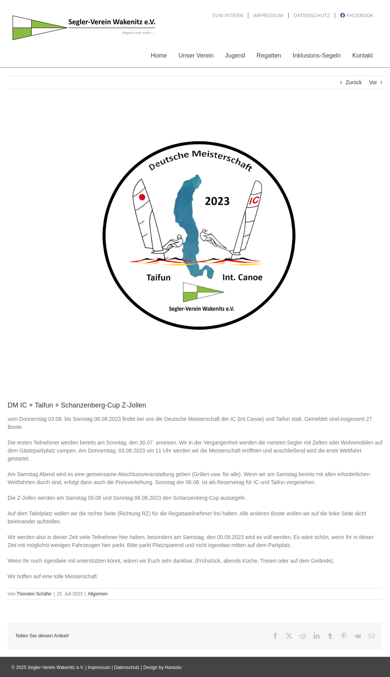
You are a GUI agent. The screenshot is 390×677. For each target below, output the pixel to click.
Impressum (99, 667)
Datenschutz (127, 667)
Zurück (353, 82)
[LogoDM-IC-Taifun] (195, 250)
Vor (373, 82)
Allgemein (98, 594)
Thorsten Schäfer (34, 594)
